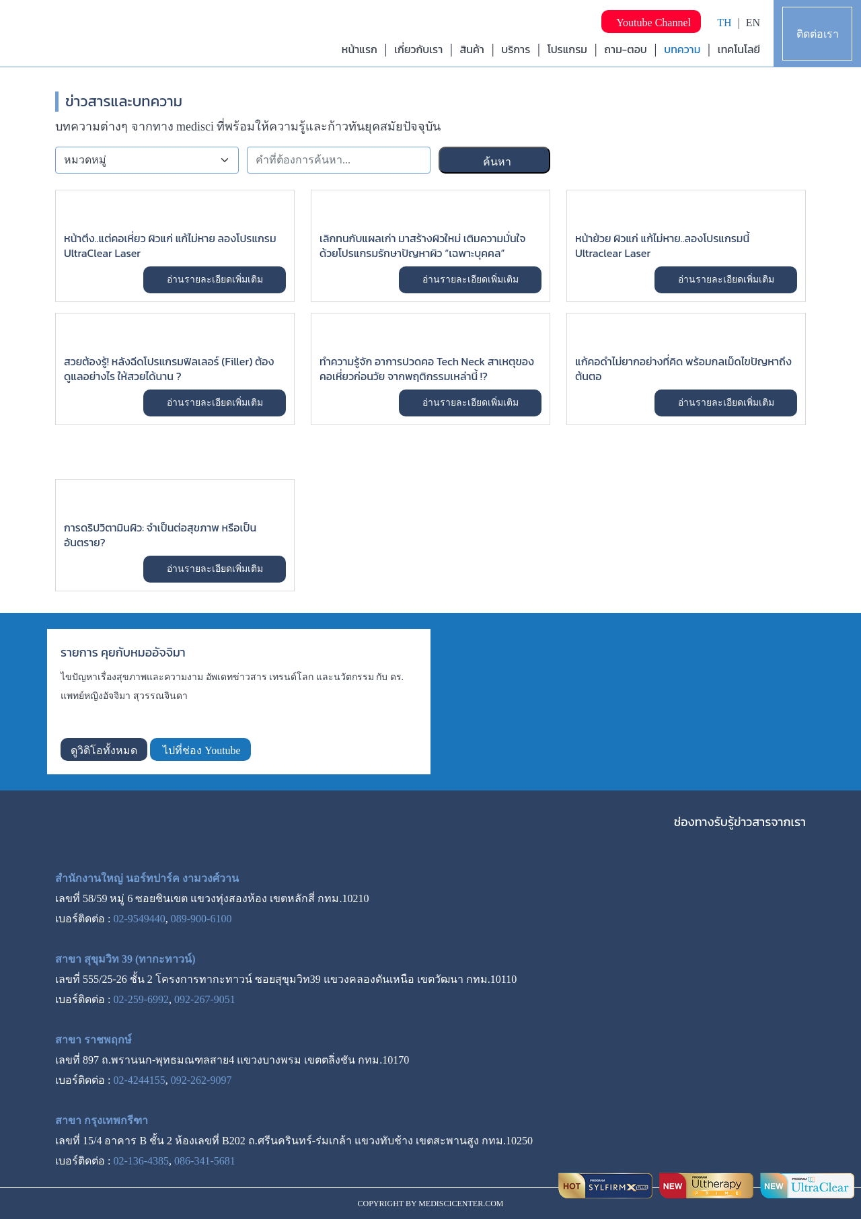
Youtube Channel (651, 22)
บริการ (515, 49)
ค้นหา (495, 162)
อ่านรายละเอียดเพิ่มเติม (215, 279)
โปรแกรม (567, 49)
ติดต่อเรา (817, 34)
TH (724, 22)
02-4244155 (139, 1080)
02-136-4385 (141, 1161)
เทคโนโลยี (739, 49)
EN (753, 22)
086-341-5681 (204, 1161)
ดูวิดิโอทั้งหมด (104, 750)
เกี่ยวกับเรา (418, 49)
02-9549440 (139, 918)
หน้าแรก (359, 49)
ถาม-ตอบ (625, 49)
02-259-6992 (141, 999)
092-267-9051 (204, 999)
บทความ (682, 49)
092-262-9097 (201, 1080)
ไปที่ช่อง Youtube (200, 750)
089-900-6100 (201, 918)
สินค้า (472, 49)
